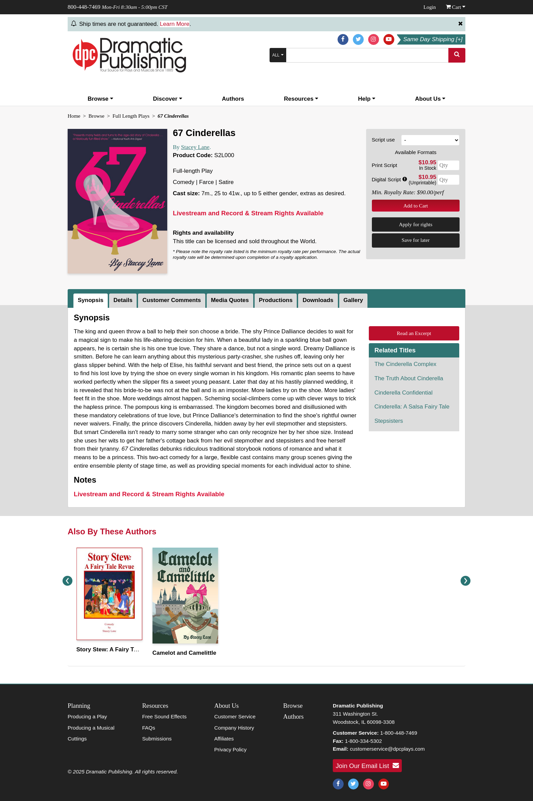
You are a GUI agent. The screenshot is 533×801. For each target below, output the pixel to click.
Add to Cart (415, 205)
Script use (383, 140)
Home (74, 116)
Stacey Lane (195, 147)
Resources (301, 99)
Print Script (384, 165)
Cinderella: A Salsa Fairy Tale (412, 406)
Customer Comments (171, 300)
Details (123, 300)
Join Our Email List (367, 765)
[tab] (91, 301)
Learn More (174, 24)
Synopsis (91, 300)
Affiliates (224, 738)
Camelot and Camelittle (184, 653)
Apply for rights (415, 224)
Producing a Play (87, 716)
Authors (233, 99)
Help (366, 99)
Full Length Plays (131, 116)
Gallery (353, 300)
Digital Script (389, 179)
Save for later (416, 240)
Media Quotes (230, 300)
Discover (167, 99)
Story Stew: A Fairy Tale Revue (118, 649)
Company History (234, 728)
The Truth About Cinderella (409, 378)
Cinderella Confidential (404, 392)
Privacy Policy (230, 749)
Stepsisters (389, 421)
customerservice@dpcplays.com (387, 749)
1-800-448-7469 (398, 733)
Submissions (157, 738)
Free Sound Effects (164, 716)
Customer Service (235, 716)
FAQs (148, 728)
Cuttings (77, 738)
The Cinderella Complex (405, 364)
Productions (275, 300)
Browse (100, 99)
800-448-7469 (84, 7)
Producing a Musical (91, 728)
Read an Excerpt (414, 333)
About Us (430, 99)
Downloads (318, 300)
